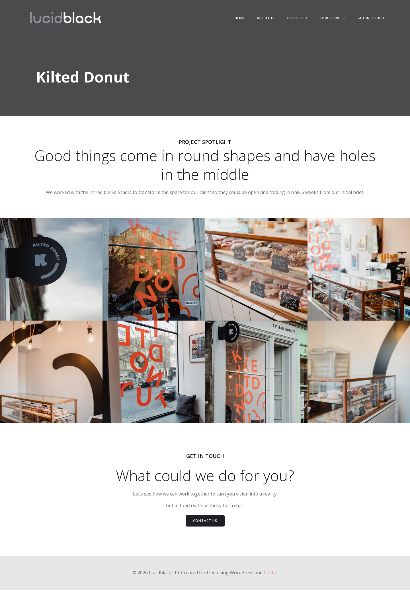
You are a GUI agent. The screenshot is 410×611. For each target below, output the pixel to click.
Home (235, 19)
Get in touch (366, 19)
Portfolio (294, 19)
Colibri (271, 594)
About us (262, 19)
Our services (329, 19)
